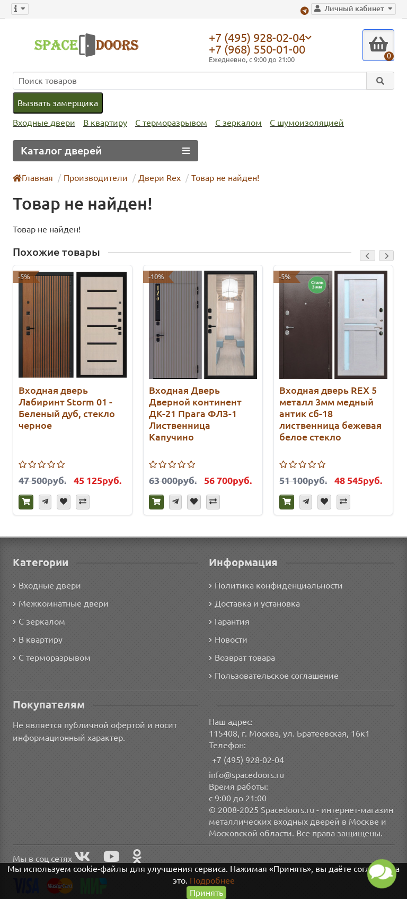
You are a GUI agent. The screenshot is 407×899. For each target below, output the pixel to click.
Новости (228, 639)
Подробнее (212, 880)
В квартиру (105, 122)
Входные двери (44, 122)
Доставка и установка (254, 603)
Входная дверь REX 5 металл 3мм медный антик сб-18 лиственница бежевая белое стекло (330, 413)
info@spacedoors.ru (246, 775)
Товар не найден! (225, 178)
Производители (96, 178)
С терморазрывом (171, 122)
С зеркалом (238, 122)
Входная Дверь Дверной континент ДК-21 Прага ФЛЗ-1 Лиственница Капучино (195, 413)
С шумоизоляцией (307, 122)
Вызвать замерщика (57, 103)
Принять (206, 892)
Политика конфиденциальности (276, 585)
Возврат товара (242, 657)
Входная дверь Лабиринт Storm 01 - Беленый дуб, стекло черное (67, 407)
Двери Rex (159, 178)
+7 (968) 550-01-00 (257, 49)
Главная (33, 178)
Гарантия (229, 621)
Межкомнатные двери (61, 603)
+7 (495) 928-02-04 (257, 37)
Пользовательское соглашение (274, 675)
